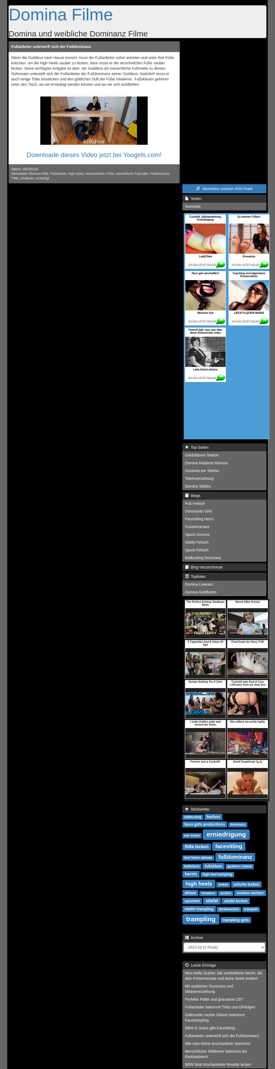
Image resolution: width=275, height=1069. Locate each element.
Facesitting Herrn (199, 519)
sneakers (208, 893)
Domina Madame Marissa (206, 463)
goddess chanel (239, 866)
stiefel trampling (199, 909)
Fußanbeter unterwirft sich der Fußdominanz (51, 46)
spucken (192, 901)
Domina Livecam (199, 584)
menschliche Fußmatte (132, 174)
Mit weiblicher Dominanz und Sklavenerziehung (209, 989)
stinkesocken (229, 909)
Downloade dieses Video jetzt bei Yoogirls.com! (94, 154)
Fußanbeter (58, 174)
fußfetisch (192, 866)
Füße (110, 174)
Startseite (193, 206)
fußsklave (213, 866)
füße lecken (196, 846)
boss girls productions (204, 824)
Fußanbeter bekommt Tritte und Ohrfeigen (220, 1007)
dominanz (237, 824)
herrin (191, 874)
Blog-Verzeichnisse (204, 567)
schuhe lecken (246, 884)
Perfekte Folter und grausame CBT (214, 999)
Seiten (193, 198)
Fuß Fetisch (195, 503)
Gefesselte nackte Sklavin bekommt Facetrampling (215, 1017)
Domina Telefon (198, 486)
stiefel (212, 901)
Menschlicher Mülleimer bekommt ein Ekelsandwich (216, 1054)
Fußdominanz (159, 174)
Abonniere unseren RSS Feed (224, 189)
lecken (223, 884)
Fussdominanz (197, 527)
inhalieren (27, 178)
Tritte (15, 178)
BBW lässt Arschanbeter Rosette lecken (218, 1064)
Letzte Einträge (200, 965)
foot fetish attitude (198, 858)
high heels (199, 884)
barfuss (213, 817)
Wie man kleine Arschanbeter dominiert (218, 1043)
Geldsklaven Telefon (202, 455)
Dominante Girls (198, 511)
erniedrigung (226, 834)
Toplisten (195, 576)
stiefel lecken (236, 901)
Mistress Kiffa (38, 174)
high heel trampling (217, 874)
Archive (194, 938)
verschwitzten (95, 174)
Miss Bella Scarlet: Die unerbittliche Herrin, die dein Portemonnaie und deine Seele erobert (223, 976)
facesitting (228, 846)
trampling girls (236, 920)
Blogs (192, 495)
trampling (200, 919)
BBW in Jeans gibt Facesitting (210, 1028)
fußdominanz (235, 857)
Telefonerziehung (199, 478)
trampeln (251, 909)
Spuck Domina (197, 534)
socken (225, 893)
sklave (190, 893)
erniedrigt (42, 178)
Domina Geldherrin (201, 592)
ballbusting (192, 817)
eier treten (192, 835)
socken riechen (250, 893)
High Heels (76, 174)
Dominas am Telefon (202, 471)
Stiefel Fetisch (197, 542)
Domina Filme (61, 14)
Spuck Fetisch (197, 550)
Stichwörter (197, 809)
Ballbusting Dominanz (203, 558)
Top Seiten (197, 447)
